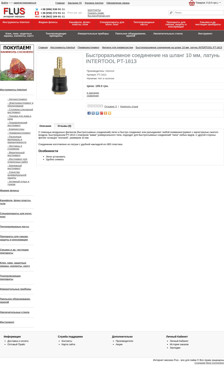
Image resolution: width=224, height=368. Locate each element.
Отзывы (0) (64, 126)
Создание (200, 362)
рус (80, 12)
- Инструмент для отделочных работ (17, 160)
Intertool (109, 71)
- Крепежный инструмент (14, 167)
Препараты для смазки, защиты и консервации (176, 24)
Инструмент (205, 33)
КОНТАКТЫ (94, 10)
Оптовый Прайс (16, 344)
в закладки (93, 92)
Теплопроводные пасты (143, 23)
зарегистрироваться (25, 2)
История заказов (179, 344)
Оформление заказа (118, 2)
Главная (60, 2)
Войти (4, 2)
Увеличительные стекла (168, 33)
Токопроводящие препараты (56, 34)
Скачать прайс (96, 13)
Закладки (175, 347)
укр (75, 12)
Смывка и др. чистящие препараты (208, 23)
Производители (124, 341)
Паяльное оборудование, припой (130, 34)
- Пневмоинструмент (19, 132)
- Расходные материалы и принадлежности (16, 139)
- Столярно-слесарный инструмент (20, 111)
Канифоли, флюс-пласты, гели (80, 23)
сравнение (93, 95)
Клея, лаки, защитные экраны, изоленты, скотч (19, 34)
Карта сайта (68, 344)
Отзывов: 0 (110, 106)
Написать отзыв (129, 106)
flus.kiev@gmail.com (99, 15)
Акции (119, 344)
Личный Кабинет (179, 341)
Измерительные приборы (93, 33)
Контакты (67, 341)
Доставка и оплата (17, 341)
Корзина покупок (94, 2)
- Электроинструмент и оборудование (20, 104)
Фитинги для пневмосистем (117, 47)
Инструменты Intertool (16, 22)
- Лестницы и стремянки (14, 147)
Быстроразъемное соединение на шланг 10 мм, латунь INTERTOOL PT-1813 (179, 47)
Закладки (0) (75, 2)
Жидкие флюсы (47, 22)
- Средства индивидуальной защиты (16, 175)
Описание (45, 126)
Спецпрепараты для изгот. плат (112, 23)
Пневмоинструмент (88, 47)
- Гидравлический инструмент (17, 124)
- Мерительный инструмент (15, 154)
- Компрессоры (15, 129)
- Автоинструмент (17, 99)
